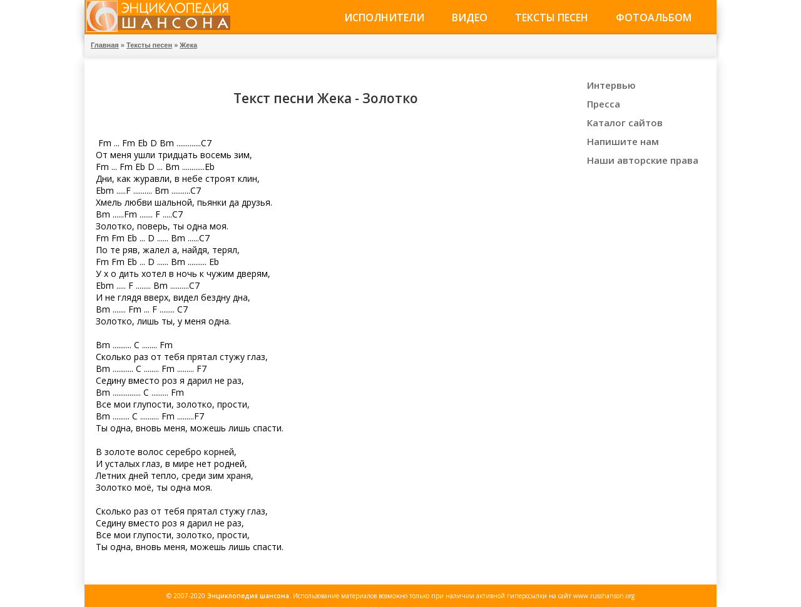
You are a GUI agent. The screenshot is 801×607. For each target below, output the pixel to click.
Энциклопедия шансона (248, 595)
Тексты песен (551, 17)
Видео (469, 17)
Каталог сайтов (625, 122)
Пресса (603, 104)
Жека (188, 45)
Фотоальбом (653, 17)
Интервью (611, 85)
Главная (105, 45)
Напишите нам (623, 141)
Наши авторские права (642, 160)
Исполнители (384, 17)
